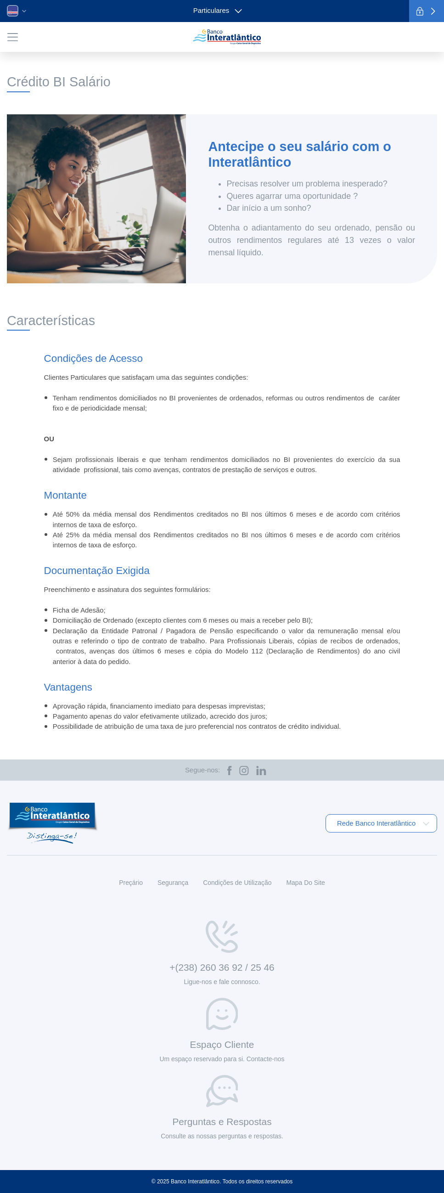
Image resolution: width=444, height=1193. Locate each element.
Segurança (172, 882)
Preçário (131, 882)
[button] (16, 10)
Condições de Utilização (237, 882)
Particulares (217, 10)
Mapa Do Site (305, 882)
